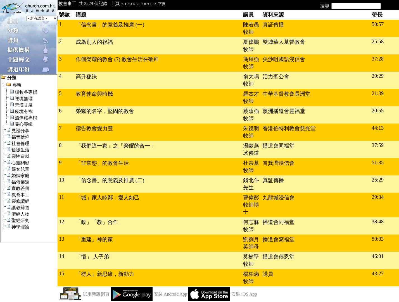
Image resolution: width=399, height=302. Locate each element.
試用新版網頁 (96, 294)
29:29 (378, 76)
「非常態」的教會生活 (102, 163)
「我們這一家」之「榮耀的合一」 (115, 146)
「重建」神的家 (94, 239)
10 (151, 4)
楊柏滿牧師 (251, 277)
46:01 (378, 256)
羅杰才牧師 (251, 97)
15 (61, 273)
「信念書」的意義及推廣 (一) (110, 25)
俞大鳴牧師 (251, 80)
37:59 (378, 145)
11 (61, 197)
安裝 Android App (170, 294)
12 (61, 221)
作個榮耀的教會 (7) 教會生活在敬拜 (117, 59)
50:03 (378, 239)
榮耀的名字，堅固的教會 (105, 111)
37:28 (378, 59)
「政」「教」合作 (97, 222)
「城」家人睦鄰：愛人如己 (107, 197)
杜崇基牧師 (251, 166)
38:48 (378, 221)
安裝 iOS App (244, 294)
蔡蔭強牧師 (251, 114)
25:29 (378, 180)
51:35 (378, 162)
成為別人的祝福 (94, 42)
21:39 (378, 93)
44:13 (378, 128)
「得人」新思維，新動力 (105, 274)
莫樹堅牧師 (251, 260)
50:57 (378, 24)
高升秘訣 (86, 76)
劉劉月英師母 (251, 243)
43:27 (378, 273)
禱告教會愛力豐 (94, 128)
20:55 (378, 110)
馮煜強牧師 (251, 62)
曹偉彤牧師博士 (251, 205)
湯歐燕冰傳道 (251, 149)
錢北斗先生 (251, 183)
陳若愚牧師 (251, 28)
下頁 (161, 4)
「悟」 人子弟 (92, 257)
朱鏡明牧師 (251, 132)
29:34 (378, 197)
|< (122, 4)
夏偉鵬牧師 (251, 45)
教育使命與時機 (94, 94)
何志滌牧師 (251, 225)
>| (156, 4)
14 (61, 256)
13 (61, 239)
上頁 (115, 3)
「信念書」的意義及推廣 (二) (110, 180)
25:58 (378, 41)
